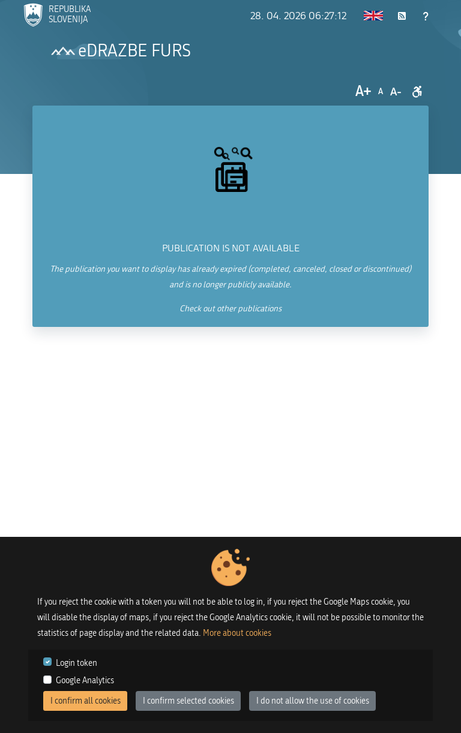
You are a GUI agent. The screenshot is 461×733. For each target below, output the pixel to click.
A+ (363, 91)
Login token (76, 663)
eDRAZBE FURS (134, 51)
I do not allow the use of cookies (312, 701)
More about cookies (237, 633)
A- (395, 91)
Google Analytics (85, 680)
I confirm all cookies (85, 701)
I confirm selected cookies (188, 701)
